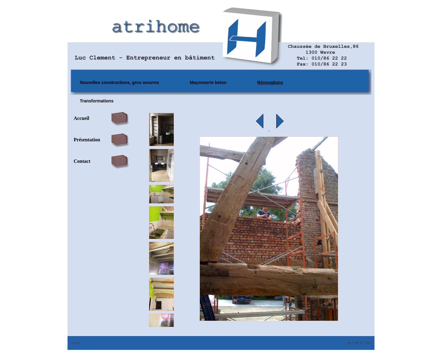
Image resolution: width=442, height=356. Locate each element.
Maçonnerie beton (208, 82)
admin (75, 343)
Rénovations (270, 82)
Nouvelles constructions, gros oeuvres (119, 82)
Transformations (97, 100)
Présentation (87, 139)
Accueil (81, 118)
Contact (82, 161)
